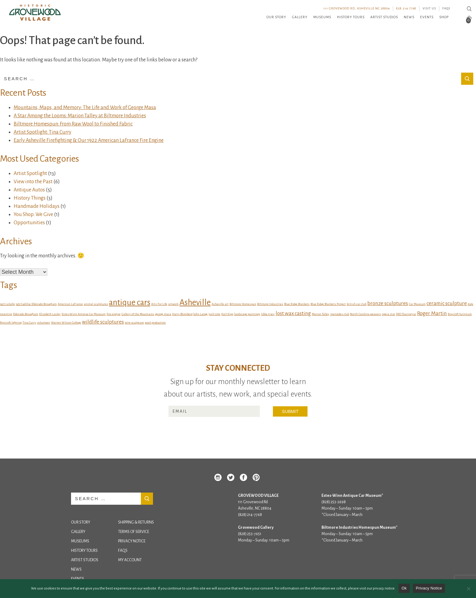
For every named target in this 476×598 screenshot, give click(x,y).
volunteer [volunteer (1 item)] (43, 322)
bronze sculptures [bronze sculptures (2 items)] (387, 303)
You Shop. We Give (33, 214)
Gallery (300, 17)
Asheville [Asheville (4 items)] (195, 302)
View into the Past (33, 181)
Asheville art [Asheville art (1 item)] (220, 304)
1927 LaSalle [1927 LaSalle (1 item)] (7, 304)
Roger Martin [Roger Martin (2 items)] (432, 313)
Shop (444, 17)
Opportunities (29, 222)
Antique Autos (29, 190)
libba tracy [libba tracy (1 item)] (268, 314)
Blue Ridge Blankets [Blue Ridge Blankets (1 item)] (297, 304)
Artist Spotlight (30, 173)
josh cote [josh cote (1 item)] (214, 314)
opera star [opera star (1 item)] (388, 314)
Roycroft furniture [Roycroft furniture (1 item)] (460, 314)
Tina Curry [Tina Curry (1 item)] (29, 322)
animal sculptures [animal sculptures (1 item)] (96, 304)
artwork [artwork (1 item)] (173, 304)
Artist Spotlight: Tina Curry (42, 132)
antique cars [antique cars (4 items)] (129, 302)
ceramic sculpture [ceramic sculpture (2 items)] (447, 303)
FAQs (446, 8)
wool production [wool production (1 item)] (155, 322)
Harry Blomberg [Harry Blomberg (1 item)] (182, 314)
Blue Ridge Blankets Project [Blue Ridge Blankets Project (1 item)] (328, 304)
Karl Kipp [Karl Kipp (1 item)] (227, 314)
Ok (404, 588)
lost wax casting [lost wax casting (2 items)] (293, 313)
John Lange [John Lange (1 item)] (200, 314)
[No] (468, 589)
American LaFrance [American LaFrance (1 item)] (70, 304)
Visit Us (429, 8)
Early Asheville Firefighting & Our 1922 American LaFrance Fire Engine (89, 140)
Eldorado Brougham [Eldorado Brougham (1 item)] (25, 314)
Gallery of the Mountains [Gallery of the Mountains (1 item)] (137, 314)
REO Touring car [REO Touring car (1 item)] (406, 314)
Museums (322, 17)
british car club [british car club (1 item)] (356, 304)
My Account (130, 560)
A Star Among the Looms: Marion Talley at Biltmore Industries (80, 116)
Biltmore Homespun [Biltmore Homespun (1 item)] (242, 304)
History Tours (351, 17)
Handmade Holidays (36, 206)
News (409, 17)
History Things (30, 198)
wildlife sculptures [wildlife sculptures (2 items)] (103, 322)
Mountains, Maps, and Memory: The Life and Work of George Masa (85, 107)
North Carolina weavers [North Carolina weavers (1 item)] (365, 314)
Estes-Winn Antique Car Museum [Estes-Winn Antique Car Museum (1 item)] (84, 314)
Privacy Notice (131, 541)
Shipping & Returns (136, 522)
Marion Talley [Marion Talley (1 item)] (320, 314)
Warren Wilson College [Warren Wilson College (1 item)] (66, 322)
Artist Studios (384, 17)
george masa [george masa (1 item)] (163, 314)
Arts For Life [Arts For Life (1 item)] (159, 304)
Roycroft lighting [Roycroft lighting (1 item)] (11, 322)
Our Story (276, 17)
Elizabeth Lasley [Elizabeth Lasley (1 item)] (50, 314)
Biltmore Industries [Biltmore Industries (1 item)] (270, 304)
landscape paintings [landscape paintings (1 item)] (247, 314)
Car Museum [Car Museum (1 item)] (417, 304)
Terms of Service (133, 532)
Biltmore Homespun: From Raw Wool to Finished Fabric (73, 124)
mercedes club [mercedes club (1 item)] (339, 314)
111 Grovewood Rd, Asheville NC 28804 (356, 8)
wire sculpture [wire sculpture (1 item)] (134, 322)
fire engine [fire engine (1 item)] (114, 314)
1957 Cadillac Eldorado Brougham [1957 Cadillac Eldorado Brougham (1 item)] (36, 304)
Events (426, 17)
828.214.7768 (406, 8)
